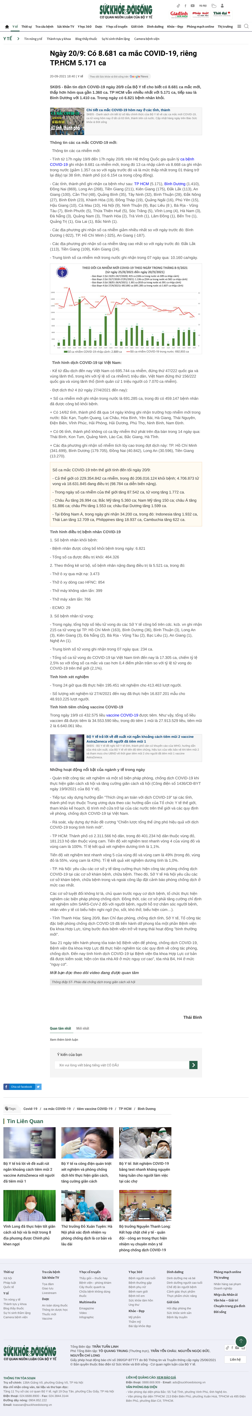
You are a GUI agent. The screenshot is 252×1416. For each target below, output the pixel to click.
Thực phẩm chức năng (182, 1296)
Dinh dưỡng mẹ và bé (181, 1278)
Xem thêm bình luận (64, 1040)
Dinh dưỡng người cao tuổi (184, 1282)
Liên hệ (235, 1359)
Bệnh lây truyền (177, 1317)
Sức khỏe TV (65, 27)
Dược (98, 27)
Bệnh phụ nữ (137, 1287)
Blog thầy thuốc (86, 39)
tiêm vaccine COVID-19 (94, 1109)
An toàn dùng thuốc (55, 1305)
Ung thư (133, 1304)
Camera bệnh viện (146, 39)
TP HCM (142, 184)
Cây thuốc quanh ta (92, 1287)
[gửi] (193, 1065)
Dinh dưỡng (155, 27)
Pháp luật (9, 1282)
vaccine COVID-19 (122, 715)
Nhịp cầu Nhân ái (226, 1294)
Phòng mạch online (200, 27)
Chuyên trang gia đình (229, 1306)
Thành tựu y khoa (59, 39)
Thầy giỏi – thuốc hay (93, 1278)
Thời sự (26, 27)
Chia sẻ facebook (21, 1086)
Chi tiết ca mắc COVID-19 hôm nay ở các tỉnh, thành (128, 110)
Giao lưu (47, 1288)
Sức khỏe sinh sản (179, 1313)
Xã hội (7, 1278)
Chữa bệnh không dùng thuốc (94, 1294)
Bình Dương (174, 184)
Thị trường (225, 27)
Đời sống (220, 1312)
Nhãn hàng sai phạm (227, 1284)
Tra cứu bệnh (44, 27)
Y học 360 (85, 27)
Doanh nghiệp (223, 1288)
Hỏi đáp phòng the (179, 1308)
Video (83, 1313)
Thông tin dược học (55, 1309)
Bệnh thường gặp (140, 1282)
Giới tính (137, 27)
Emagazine (86, 1308)
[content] (121, 1065)
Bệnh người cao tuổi (141, 1278)
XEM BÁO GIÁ (166, 1377)
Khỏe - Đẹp (175, 27)
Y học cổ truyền (116, 27)
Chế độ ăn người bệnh (182, 1287)
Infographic (86, 1317)
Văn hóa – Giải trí (226, 1300)
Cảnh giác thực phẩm (181, 1291)
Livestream (49, 1293)
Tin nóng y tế (33, 39)
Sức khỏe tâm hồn (140, 1300)
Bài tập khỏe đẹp (139, 1326)
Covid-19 (30, 1109)
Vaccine (47, 1318)
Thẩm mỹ (134, 1321)
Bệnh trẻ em (136, 1296)
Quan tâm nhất (60, 1028)
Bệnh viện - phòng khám (95, 1282)
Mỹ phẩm (134, 1317)
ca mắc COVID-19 (57, 1109)
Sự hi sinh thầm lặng (116, 39)
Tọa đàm (48, 1284)
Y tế (15, 27)
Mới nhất (82, 1028)
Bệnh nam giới (138, 1291)
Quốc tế (8, 1287)
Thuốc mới (49, 1314)
